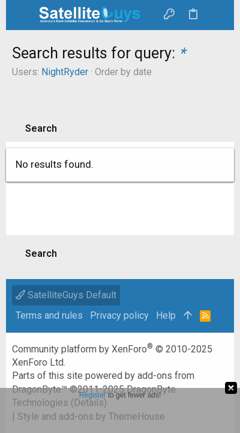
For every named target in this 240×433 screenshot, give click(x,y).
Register (92, 395)
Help (166, 315)
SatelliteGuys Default (66, 295)
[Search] (216, 15)
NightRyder (64, 72)
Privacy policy (119, 315)
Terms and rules (49, 315)
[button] (24, 15)
